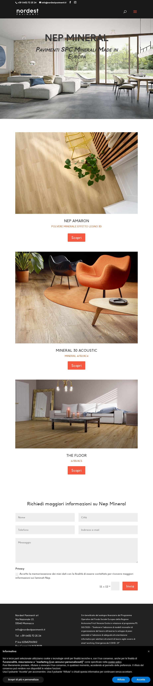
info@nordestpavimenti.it (30, 629)
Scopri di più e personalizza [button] (23, 679)
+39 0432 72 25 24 (30, 635)
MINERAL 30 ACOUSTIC (76, 350)
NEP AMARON (76, 220)
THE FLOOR (76, 455)
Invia (130, 586)
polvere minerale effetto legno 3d (76, 226)
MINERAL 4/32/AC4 (76, 356)
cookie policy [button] (114, 662)
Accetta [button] (141, 679)
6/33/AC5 (76, 461)
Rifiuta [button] (121, 679)
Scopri (76, 237)
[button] (148, 651)
